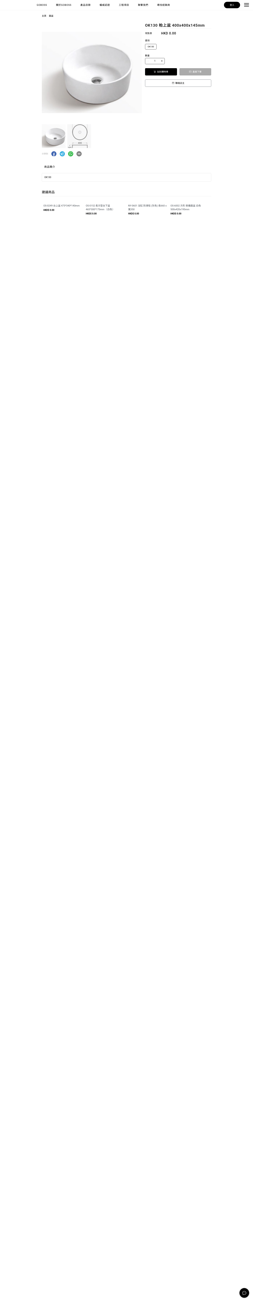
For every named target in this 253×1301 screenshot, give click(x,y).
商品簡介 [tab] (49, 166)
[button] (53, 153)
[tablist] (126, 168)
